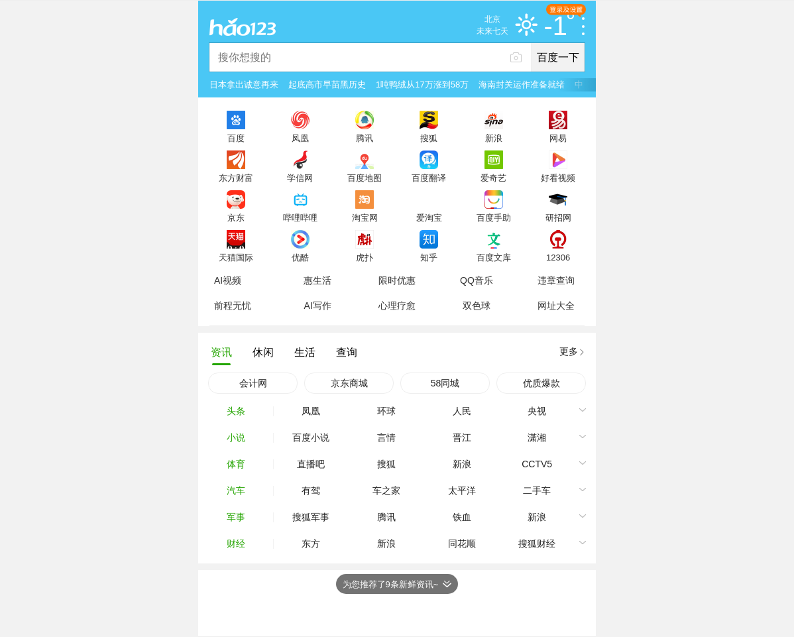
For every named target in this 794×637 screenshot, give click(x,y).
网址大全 (556, 305)
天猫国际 (236, 257)
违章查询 (556, 280)
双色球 (476, 305)
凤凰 (300, 138)
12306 (558, 257)
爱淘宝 (429, 217)
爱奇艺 (493, 177)
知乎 (428, 257)
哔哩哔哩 (300, 217)
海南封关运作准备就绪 (522, 84)
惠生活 (317, 280)
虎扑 (364, 257)
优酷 (300, 257)
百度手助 (494, 217)
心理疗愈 (397, 305)
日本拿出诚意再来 (243, 84)
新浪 (493, 138)
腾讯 (364, 138)
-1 (558, 26)
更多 (568, 351)
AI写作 (317, 305)
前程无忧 (232, 305)
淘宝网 (365, 217)
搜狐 (428, 138)
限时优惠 (397, 280)
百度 (236, 138)
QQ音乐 (476, 280)
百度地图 (364, 177)
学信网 (300, 177)
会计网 (253, 383)
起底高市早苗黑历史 (327, 84)
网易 (558, 138)
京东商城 (349, 383)
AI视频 (227, 280)
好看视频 (558, 177)
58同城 (445, 383)
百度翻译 (429, 177)
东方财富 (236, 177)
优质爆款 (541, 383)
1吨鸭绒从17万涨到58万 (422, 84)
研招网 (558, 217)
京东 (236, 217)
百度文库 (494, 257)
